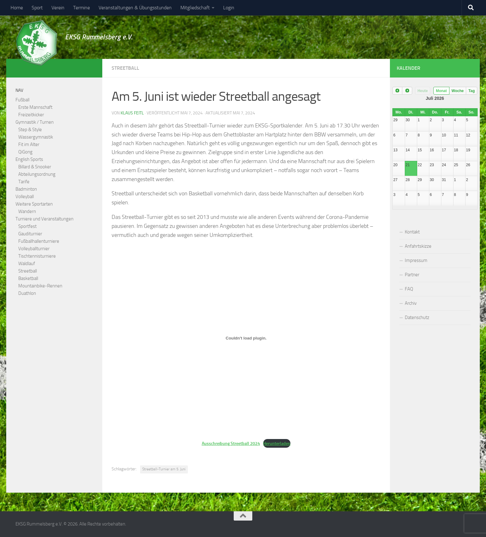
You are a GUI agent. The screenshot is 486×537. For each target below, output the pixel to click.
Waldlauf (26, 263)
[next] (407, 91)
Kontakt (412, 232)
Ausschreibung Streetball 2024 (231, 443)
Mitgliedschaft (195, 8)
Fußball (22, 100)
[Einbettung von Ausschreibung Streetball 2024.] (246, 338)
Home (17, 8)
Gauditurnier (30, 234)
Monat (441, 91)
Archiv (411, 303)
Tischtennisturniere (37, 256)
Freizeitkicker (31, 115)
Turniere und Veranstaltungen (44, 219)
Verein (57, 8)
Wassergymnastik (35, 137)
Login (228, 8)
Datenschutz (417, 317)
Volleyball (24, 196)
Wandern (27, 211)
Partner (412, 274)
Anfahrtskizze (418, 246)
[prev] (397, 91)
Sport (37, 8)
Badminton (26, 189)
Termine (81, 8)
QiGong (25, 152)
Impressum (416, 260)
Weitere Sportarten (34, 204)
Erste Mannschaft (35, 107)
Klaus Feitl (132, 113)
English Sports (29, 159)
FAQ (409, 289)
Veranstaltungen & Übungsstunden (135, 8)
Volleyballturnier (34, 248)
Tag (471, 91)
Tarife (23, 181)
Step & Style (30, 129)
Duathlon (27, 293)
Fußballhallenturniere (38, 241)
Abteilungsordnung (36, 174)
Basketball (28, 278)
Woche (458, 91)
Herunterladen (276, 443)
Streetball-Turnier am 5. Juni (164, 469)
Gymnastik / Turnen (34, 122)
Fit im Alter (28, 144)
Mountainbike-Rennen (40, 286)
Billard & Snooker (34, 167)
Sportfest (27, 226)
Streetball (125, 68)
